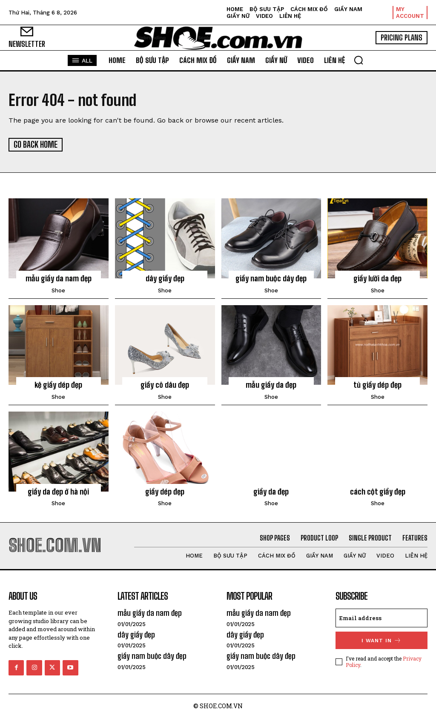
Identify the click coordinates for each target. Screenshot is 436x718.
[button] (358, 60)
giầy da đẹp (271, 490)
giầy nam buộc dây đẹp (271, 278)
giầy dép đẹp (164, 490)
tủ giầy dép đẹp (377, 384)
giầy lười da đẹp (377, 278)
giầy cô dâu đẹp (165, 384)
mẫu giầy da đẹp (271, 384)
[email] (381, 617)
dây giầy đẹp (165, 278)
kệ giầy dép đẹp (58, 384)
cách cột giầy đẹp (377, 490)
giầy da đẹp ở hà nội (58, 490)
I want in (381, 640)
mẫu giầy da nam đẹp (59, 278)
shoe (58, 289)
